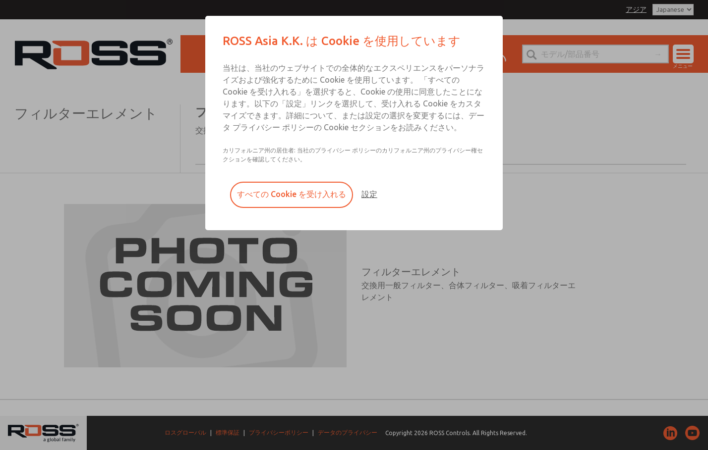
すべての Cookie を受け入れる (291, 194)
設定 (369, 194)
